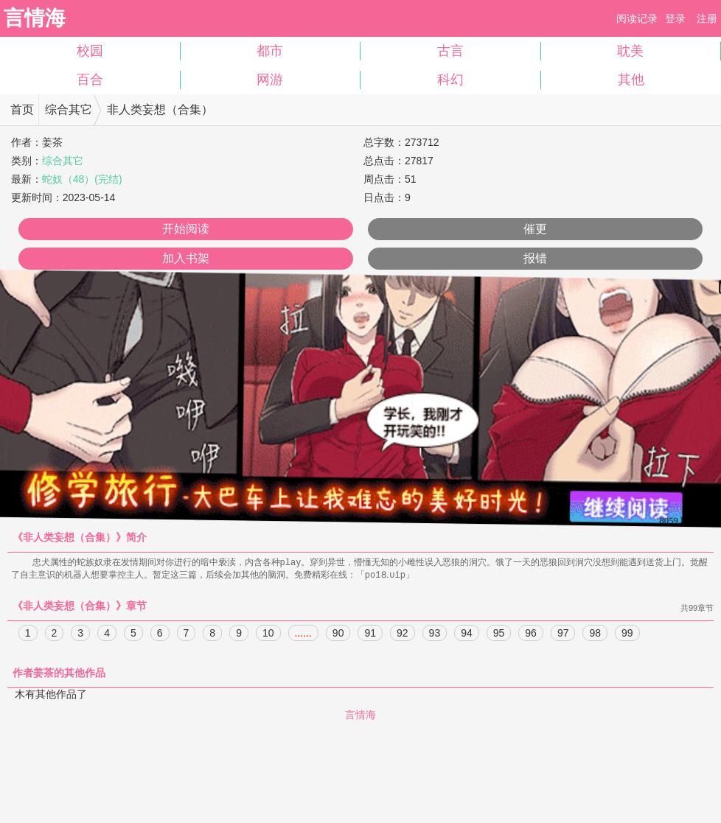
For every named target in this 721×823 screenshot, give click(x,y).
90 (338, 634)
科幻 (450, 79)
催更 (535, 229)
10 (268, 634)
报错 (535, 258)
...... (303, 634)
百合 (90, 79)
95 (499, 634)
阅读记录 (637, 18)
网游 (270, 79)
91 (370, 634)
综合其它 (68, 109)
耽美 (630, 50)
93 (435, 634)
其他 (631, 79)
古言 (450, 50)
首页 (22, 109)
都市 (270, 50)
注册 (707, 18)
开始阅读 (185, 229)
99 (627, 634)
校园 (90, 50)
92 (402, 634)
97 (563, 634)
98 (595, 634)
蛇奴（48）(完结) (82, 179)
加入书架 (185, 258)
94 (467, 634)
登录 (675, 18)
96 (531, 634)
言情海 (35, 18)
